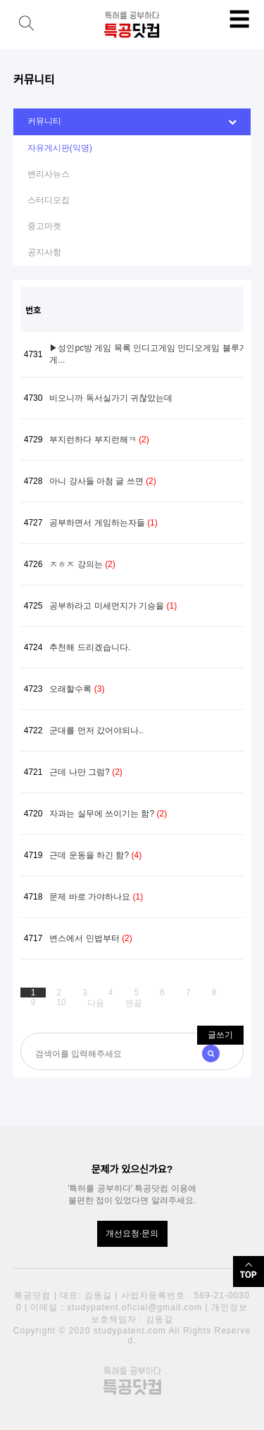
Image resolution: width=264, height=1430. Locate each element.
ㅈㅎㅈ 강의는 (82, 564)
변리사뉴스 (48, 174)
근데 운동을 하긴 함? (95, 855)
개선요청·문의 (132, 1233)
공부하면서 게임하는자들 (103, 523)
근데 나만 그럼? (85, 772)
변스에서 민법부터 (90, 938)
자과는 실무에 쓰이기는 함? (108, 814)
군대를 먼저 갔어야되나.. (96, 730)
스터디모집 (48, 200)
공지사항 (44, 252)
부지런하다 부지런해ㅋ (99, 439)
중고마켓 (44, 226)
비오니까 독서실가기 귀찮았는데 (110, 398)
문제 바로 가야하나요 (96, 897)
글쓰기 (220, 1035)
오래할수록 (76, 689)
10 (60, 1002)
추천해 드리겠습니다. (89, 647)
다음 (95, 1003)
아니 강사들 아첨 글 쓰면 (102, 481)
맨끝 (133, 1003)
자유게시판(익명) (59, 148)
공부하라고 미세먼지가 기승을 (113, 606)
